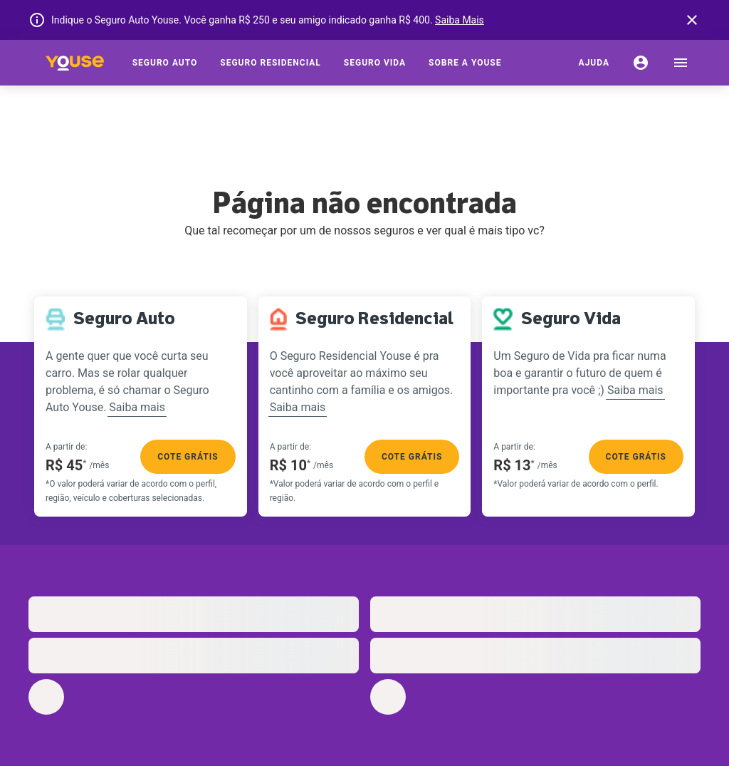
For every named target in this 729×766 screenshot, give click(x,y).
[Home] (74, 63)
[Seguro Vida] (374, 63)
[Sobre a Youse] (465, 63)
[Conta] (641, 63)
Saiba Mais (459, 20)
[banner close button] (692, 20)
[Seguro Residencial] (270, 63)
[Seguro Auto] (165, 63)
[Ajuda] (594, 63)
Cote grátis (187, 457)
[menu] (681, 63)
